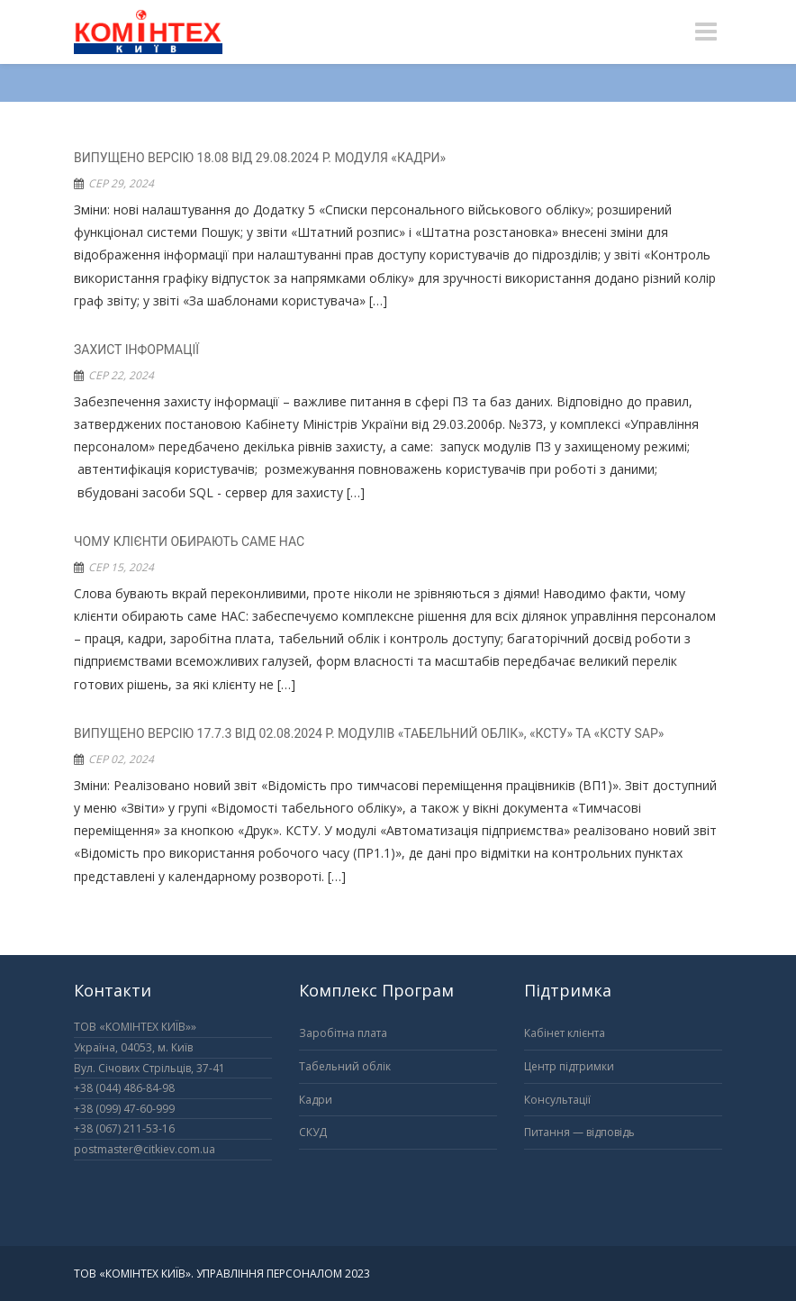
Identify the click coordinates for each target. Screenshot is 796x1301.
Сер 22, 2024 (121, 375)
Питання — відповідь (579, 1132)
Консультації (557, 1099)
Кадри (315, 1099)
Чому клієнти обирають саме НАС (189, 541)
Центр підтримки (569, 1066)
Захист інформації (136, 349)
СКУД (313, 1132)
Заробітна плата (343, 1033)
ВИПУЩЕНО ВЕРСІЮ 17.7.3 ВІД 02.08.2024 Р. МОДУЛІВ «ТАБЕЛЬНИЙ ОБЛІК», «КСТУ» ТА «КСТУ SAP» (369, 733)
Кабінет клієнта (564, 1033)
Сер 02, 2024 (121, 759)
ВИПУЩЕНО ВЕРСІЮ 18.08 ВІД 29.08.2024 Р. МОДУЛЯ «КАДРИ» (260, 157)
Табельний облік (345, 1066)
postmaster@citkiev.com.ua (144, 1149)
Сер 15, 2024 (121, 567)
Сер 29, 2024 (121, 183)
